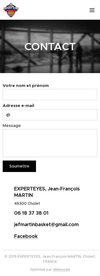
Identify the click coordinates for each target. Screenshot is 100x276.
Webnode (61, 269)
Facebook (26, 236)
